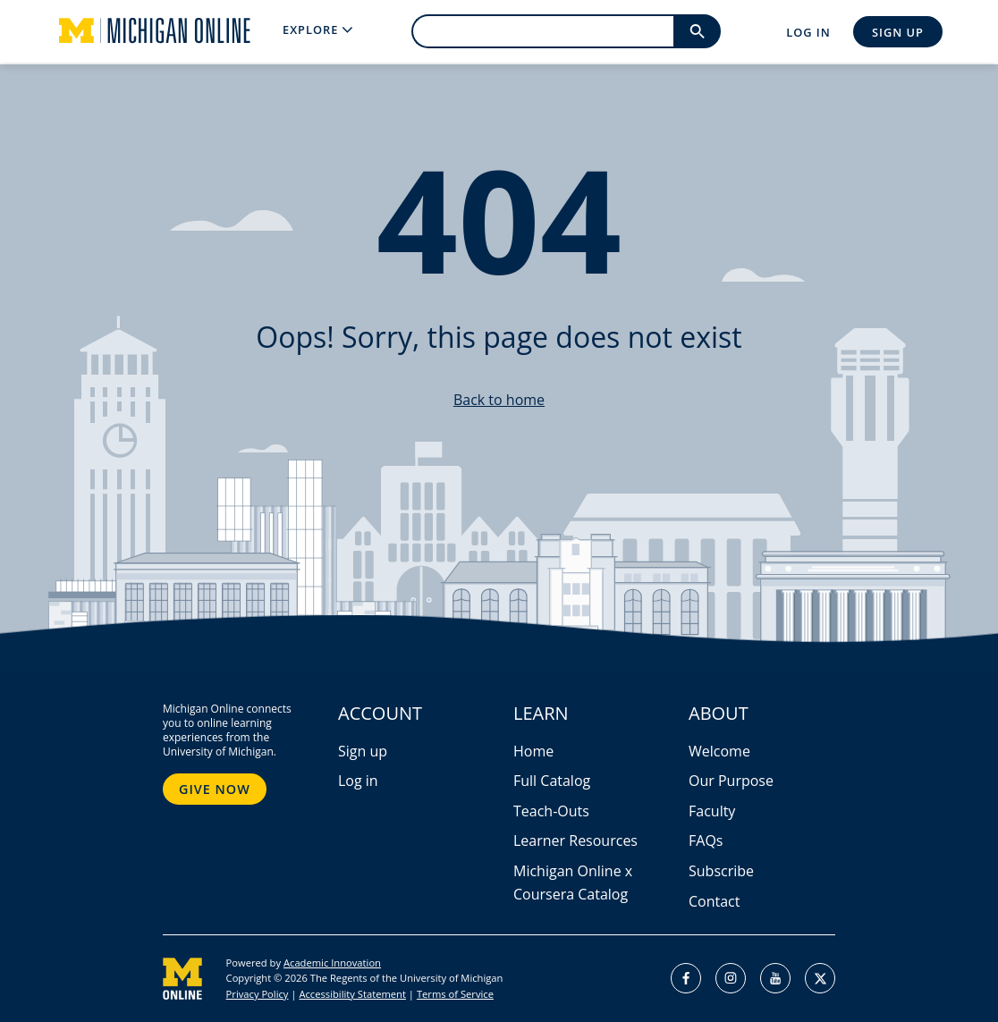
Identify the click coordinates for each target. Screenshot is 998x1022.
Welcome (719, 751)
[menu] (317, 30)
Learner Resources (575, 840)
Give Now (214, 789)
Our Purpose (731, 780)
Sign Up (898, 32)
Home (533, 751)
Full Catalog (551, 780)
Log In (808, 32)
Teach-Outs (551, 811)
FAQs (706, 840)
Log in (358, 780)
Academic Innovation (332, 962)
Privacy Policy (257, 994)
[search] (542, 31)
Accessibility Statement (352, 994)
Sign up (362, 751)
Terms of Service (455, 994)
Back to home (499, 400)
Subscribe (721, 871)
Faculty (712, 811)
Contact (714, 901)
